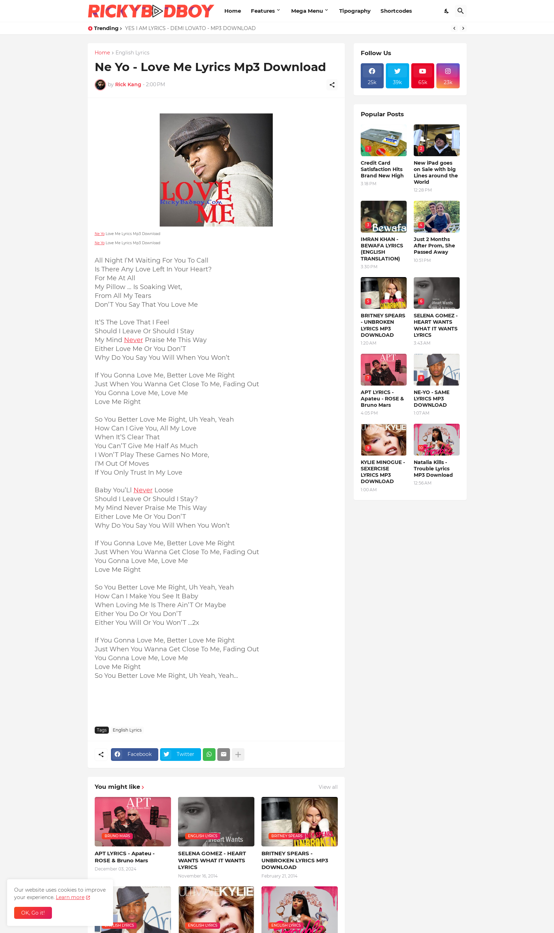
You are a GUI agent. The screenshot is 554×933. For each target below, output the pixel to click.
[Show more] (238, 754)
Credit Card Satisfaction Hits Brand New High (382, 169)
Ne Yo (100, 233)
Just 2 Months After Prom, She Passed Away (434, 245)
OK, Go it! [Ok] (33, 913)
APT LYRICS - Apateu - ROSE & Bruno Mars (125, 857)
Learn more (70, 897)
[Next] (463, 28)
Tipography (355, 10)
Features (263, 10)
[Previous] (454, 28)
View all (328, 787)
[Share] (332, 84)
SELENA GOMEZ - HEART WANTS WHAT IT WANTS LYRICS (212, 860)
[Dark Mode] (447, 11)
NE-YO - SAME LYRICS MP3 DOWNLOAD (431, 398)
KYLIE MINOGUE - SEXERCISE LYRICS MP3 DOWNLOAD (383, 472)
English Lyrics (132, 53)
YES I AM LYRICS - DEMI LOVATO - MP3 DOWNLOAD (190, 28)
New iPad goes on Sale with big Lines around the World (436, 173)
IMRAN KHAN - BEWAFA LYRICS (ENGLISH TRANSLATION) (382, 249)
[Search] (461, 11)
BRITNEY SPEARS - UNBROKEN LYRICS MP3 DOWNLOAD (294, 860)
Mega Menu (307, 10)
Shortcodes (396, 10)
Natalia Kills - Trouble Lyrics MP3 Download (433, 468)
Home (232, 10)
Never (133, 340)
